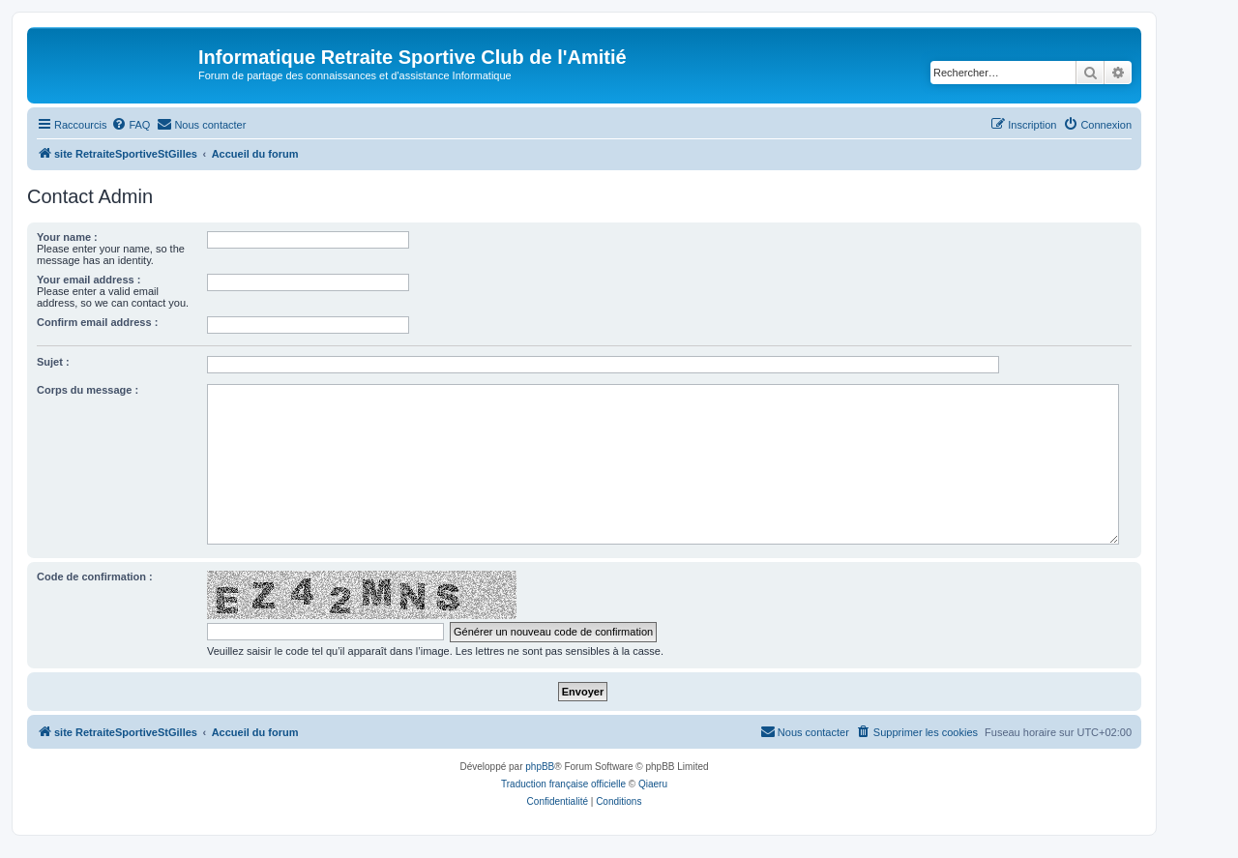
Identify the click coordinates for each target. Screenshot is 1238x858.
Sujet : (53, 362)
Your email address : (88, 279)
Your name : (67, 237)
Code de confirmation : (95, 576)
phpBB (539, 766)
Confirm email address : (97, 322)
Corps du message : (87, 390)
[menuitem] (130, 124)
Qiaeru (652, 784)
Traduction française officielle (563, 784)
